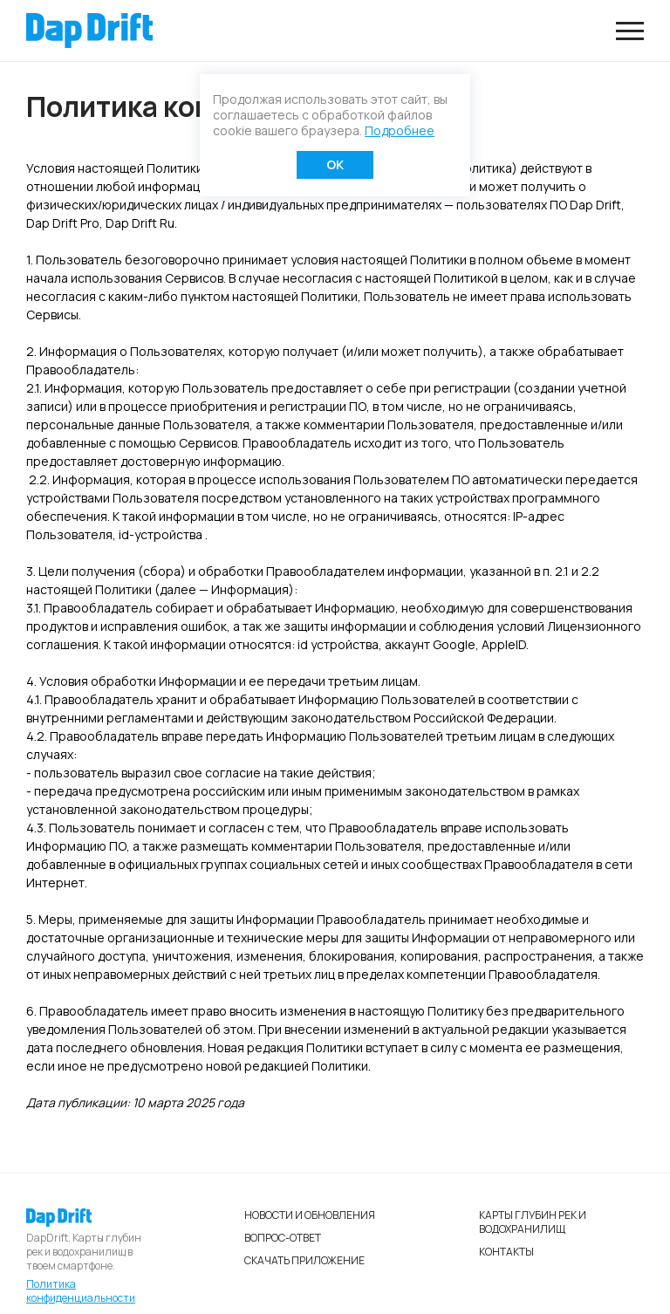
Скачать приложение (304, 1260)
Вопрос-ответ (282, 1237)
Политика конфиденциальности (80, 1291)
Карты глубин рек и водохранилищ (532, 1222)
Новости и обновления (309, 1215)
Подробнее (399, 130)
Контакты (506, 1251)
